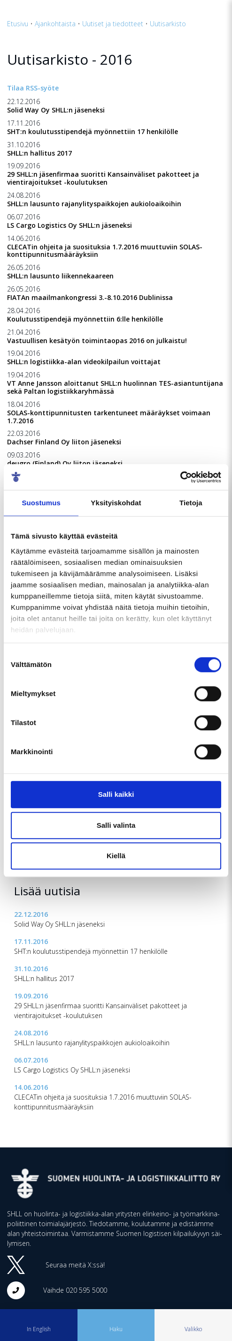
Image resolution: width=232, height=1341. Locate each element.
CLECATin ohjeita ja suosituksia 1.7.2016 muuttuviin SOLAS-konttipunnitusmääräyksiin (104, 250)
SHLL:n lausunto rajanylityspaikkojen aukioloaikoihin (94, 203)
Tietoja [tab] (190, 503)
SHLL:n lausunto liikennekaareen (60, 275)
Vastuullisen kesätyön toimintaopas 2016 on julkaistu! (97, 340)
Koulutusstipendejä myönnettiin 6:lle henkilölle (85, 319)
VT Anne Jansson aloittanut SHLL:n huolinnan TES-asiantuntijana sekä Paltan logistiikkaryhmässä (115, 387)
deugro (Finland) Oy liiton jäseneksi (65, 463)
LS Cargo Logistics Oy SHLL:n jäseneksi (69, 225)
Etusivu (17, 23)
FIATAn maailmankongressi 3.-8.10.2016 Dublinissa (90, 297)
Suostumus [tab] (41, 503)
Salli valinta (116, 825)
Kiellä (116, 856)
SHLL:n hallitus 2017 (39, 153)
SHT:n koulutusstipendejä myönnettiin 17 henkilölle (92, 131)
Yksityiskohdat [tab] (116, 503)
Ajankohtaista (55, 23)
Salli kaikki (116, 794)
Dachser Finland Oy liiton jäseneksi (64, 441)
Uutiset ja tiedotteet (112, 23)
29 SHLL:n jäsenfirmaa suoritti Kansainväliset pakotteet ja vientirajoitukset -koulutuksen (103, 178)
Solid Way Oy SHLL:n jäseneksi (56, 109)
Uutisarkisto (168, 23)
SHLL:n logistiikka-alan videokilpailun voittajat (84, 361)
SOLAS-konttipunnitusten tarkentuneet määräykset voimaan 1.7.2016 (108, 416)
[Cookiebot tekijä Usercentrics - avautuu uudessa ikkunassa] (180, 477)
